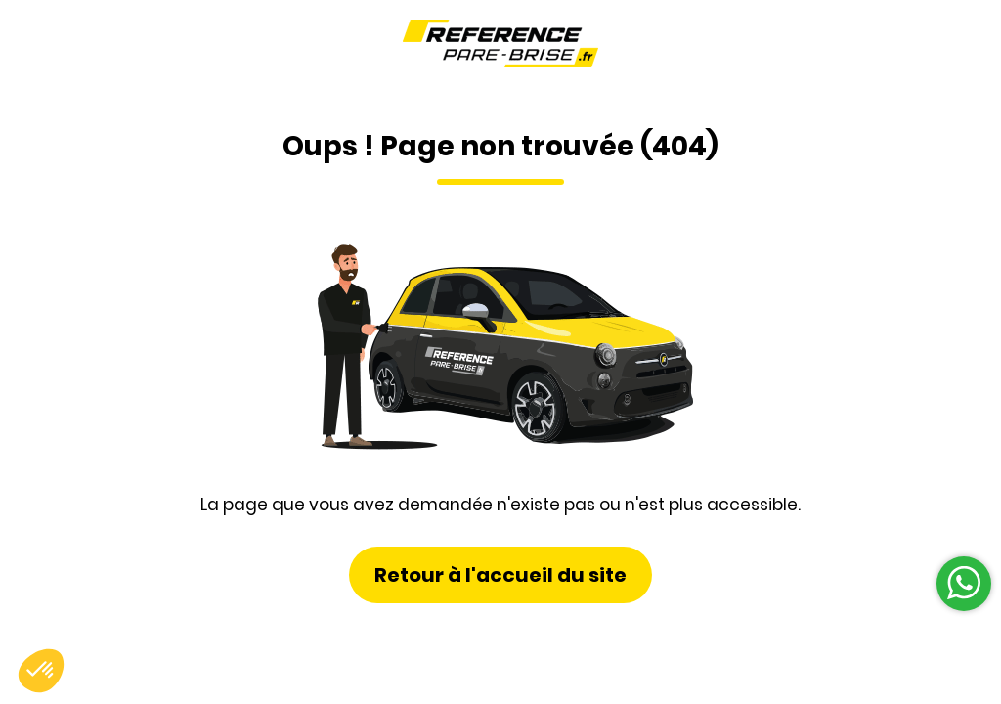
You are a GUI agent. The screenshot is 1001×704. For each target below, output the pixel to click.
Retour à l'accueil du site (500, 575)
